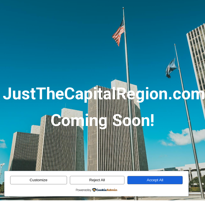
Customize (38, 180)
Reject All (97, 180)
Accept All (155, 180)
